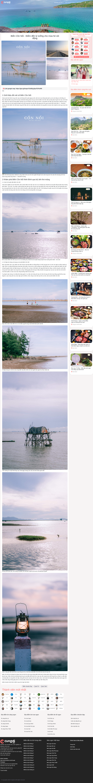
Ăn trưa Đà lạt (27, 721)
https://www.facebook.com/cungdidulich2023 (8, 763)
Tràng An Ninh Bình (76, 111)
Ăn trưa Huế (27, 728)
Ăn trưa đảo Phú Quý (29, 726)
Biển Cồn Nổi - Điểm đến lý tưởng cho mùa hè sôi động (31, 30)
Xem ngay (74, 84)
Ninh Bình (13, 30)
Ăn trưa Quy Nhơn (28, 723)
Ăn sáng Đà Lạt (5, 718)
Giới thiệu (79, 2)
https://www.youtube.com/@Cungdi (7, 760)
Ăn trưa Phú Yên (28, 731)
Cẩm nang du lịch (69, 2)
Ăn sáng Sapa (4, 726)
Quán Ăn (36, 686)
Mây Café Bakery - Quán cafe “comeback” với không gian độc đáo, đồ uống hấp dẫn (80, 227)
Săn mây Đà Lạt (75, 718)
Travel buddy (3, 770)
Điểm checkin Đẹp (27, 686)
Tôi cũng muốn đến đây (81, 57)
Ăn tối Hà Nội (51, 726)
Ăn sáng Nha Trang (5, 721)
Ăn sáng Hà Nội (5, 723)
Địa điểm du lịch (58, 2)
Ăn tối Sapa (50, 721)
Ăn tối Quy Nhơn (52, 723)
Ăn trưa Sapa (27, 718)
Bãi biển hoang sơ (75, 723)
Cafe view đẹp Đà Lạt (76, 721)
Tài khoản (88, 2)
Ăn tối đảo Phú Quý (52, 728)
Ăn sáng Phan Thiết (6, 728)
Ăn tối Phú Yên (51, 734)
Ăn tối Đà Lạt (51, 718)
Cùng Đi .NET (5, 30)
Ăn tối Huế (50, 731)
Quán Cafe (44, 686)
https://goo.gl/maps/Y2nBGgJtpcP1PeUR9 (29, 88)
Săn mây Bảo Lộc (75, 726)
